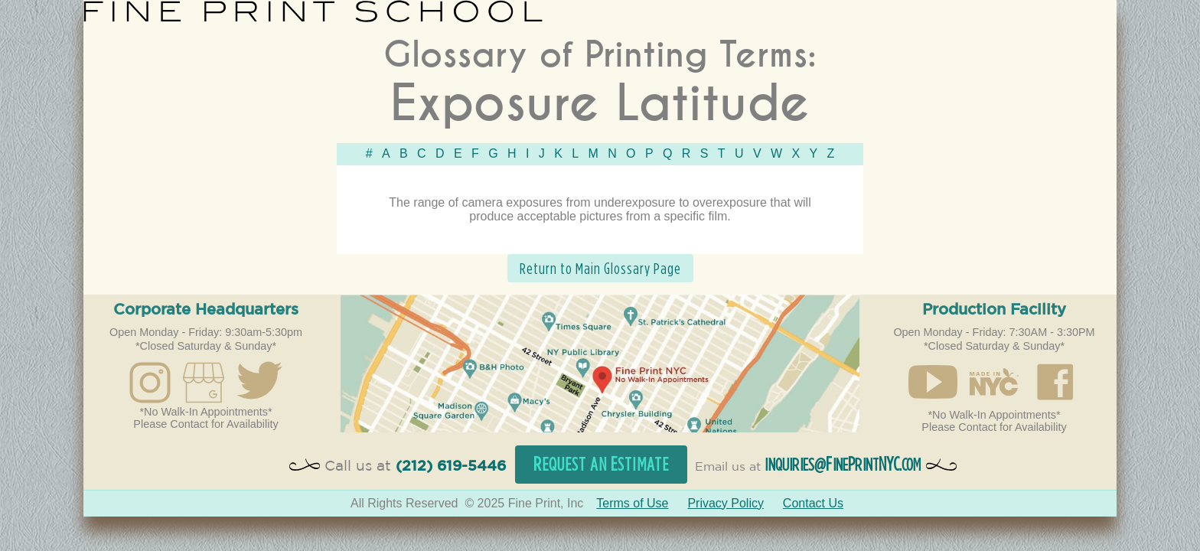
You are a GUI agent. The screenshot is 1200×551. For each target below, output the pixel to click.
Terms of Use (632, 503)
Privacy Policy (725, 503)
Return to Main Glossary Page (600, 268)
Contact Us (813, 503)
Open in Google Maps (600, 363)
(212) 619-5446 (451, 466)
